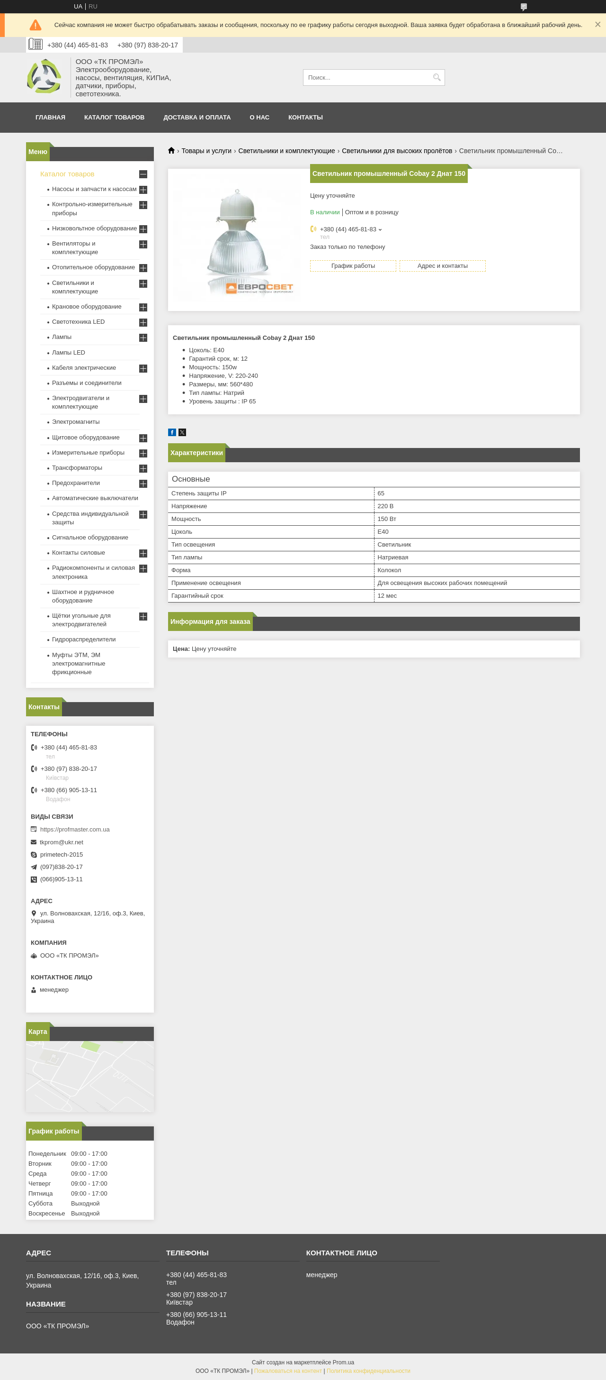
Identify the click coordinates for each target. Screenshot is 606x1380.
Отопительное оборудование (93, 267)
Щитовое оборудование (86, 437)
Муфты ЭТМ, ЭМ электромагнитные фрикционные (78, 663)
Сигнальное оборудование (90, 537)
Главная (50, 117)
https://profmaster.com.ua (75, 829)
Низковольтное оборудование (94, 228)
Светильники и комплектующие (287, 151)
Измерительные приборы (88, 452)
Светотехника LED (78, 321)
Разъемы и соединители (87, 382)
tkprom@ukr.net (61, 842)
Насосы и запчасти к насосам (94, 188)
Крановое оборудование (87, 306)
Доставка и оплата (197, 117)
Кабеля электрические (84, 367)
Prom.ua (343, 1362)
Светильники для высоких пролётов (397, 151)
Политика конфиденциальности (368, 1371)
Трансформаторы (77, 467)
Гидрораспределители (84, 639)
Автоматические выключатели (95, 498)
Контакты (305, 117)
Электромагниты (76, 421)
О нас (260, 117)
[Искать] (436, 77)
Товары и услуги (206, 151)
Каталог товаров (114, 117)
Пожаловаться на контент (288, 1371)
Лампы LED (68, 352)
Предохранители (76, 482)
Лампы (61, 336)
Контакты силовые (78, 552)
